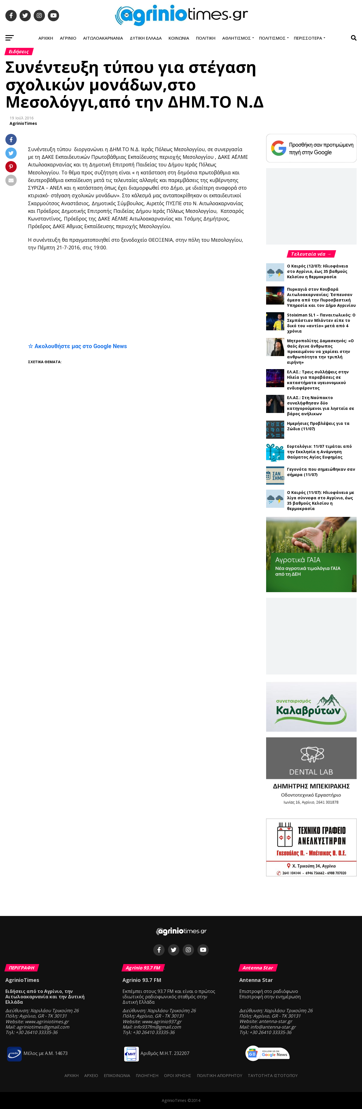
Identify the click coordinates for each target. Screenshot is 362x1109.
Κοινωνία (179, 38)
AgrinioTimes (23, 123)
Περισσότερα (308, 38)
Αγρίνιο (68, 38)
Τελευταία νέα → (311, 254)
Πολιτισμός (272, 38)
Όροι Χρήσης (177, 1075)
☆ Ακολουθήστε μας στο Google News (77, 346)
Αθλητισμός (236, 38)
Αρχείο (91, 1075)
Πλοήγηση (147, 1075)
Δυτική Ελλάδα (146, 38)
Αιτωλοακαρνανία (103, 38)
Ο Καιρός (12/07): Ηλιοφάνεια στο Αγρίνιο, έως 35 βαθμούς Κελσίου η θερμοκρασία (317, 271)
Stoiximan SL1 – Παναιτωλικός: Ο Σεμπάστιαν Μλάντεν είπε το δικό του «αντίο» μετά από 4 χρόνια (321, 323)
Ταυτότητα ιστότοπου (273, 1075)
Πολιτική (206, 38)
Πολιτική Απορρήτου (219, 1075)
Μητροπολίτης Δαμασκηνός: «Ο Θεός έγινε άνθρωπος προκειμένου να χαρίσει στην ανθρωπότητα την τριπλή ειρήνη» (320, 351)
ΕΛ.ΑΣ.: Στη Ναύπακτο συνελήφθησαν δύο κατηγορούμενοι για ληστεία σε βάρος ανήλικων (320, 405)
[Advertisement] (138, 296)
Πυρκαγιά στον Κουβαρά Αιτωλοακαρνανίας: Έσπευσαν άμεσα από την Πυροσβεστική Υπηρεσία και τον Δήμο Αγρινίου (321, 297)
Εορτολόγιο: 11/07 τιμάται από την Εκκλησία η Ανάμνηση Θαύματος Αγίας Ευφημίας (319, 452)
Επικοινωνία (117, 1075)
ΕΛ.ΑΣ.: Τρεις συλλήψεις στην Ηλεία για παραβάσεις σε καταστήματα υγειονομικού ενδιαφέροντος (318, 380)
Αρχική (45, 38)
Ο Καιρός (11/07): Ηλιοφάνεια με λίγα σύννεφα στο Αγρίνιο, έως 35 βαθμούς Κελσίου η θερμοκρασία (320, 500)
